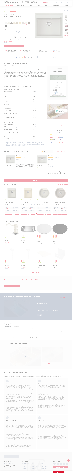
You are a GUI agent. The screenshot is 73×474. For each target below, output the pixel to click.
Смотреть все (62, 296)
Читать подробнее (54, 146)
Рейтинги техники (44, 461)
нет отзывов (17, 199)
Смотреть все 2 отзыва (61, 151)
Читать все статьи (57, 125)
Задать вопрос (12, 284)
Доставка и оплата (20, 5)
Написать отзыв (36, 180)
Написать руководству (61, 460)
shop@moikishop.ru (57, 464)
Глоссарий (24, 460)
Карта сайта (43, 463)
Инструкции (24, 458)
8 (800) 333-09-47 (35, 2)
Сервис (30, 5)
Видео (42, 458)
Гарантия (46, 5)
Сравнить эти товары (63, 184)
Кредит (38, 5)
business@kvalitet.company (59, 467)
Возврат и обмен (35, 460)
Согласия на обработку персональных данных (40, 472)
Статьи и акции (56, 5)
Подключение (34, 458)
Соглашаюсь (58, 472)
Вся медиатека (52, 357)
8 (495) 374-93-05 (25, 2)
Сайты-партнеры (44, 460)
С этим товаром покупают (56, 63)
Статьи (33, 463)
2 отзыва (8, 9)
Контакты (66, 5)
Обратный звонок (9, 449)
